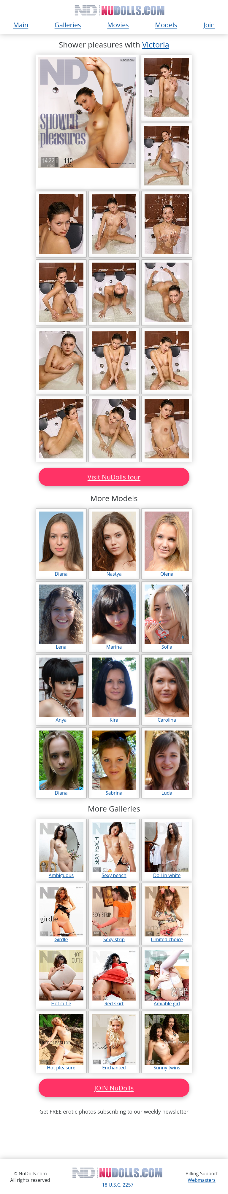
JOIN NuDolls (114, 1087)
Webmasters (202, 1180)
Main (20, 24)
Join (209, 24)
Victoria (155, 44)
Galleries (68, 24)
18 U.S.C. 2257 (117, 1185)
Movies (118, 24)
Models (166, 24)
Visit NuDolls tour (114, 476)
